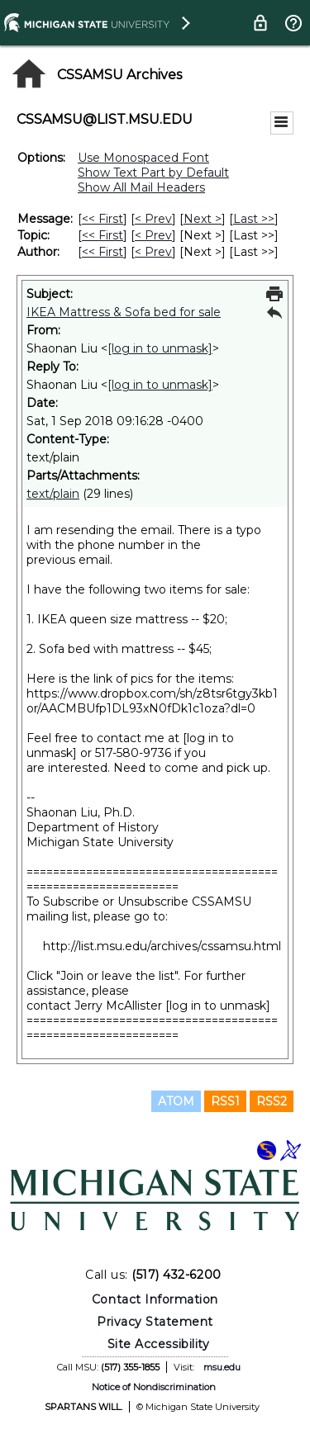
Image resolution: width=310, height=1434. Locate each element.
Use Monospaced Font (143, 157)
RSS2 (271, 1101)
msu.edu (222, 1367)
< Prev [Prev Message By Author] (153, 251)
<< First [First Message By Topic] (102, 235)
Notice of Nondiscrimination (154, 1387)
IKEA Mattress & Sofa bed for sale (123, 312)
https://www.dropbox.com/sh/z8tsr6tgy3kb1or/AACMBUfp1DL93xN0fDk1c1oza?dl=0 (152, 701)
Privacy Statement (155, 1321)
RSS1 (225, 1101)
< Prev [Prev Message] (153, 218)
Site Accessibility (158, 1344)
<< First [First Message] (102, 218)
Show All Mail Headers (141, 187)
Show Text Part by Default (153, 172)
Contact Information (155, 1299)
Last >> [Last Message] (253, 218)
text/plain (52, 493)
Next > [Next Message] (203, 218)
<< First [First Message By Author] (102, 251)
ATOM (176, 1101)
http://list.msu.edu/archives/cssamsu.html (162, 946)
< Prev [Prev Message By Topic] (153, 235)
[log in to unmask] (159, 348)
